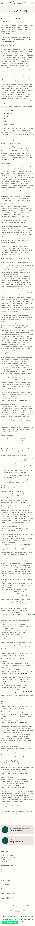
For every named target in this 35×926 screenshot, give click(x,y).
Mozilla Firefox (8, 113)
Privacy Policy (23, 400)
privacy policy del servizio (18, 530)
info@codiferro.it (6, 33)
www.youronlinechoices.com (9, 159)
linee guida (25, 301)
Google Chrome (8, 110)
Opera (6, 116)
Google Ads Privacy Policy (8, 488)
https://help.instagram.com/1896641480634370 (19, 692)
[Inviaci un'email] (17, 910)
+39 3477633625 (16, 831)
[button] (2, 3)
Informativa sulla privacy (25, 673)
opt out (30, 757)
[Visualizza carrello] (32, 3)
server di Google (24, 299)
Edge (5, 122)
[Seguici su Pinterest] (23, 910)
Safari (5, 119)
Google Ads (4, 486)
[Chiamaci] (20, 910)
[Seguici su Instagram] (14, 910)
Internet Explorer (9, 124)
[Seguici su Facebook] (11, 910)
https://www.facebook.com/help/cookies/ (17, 596)
